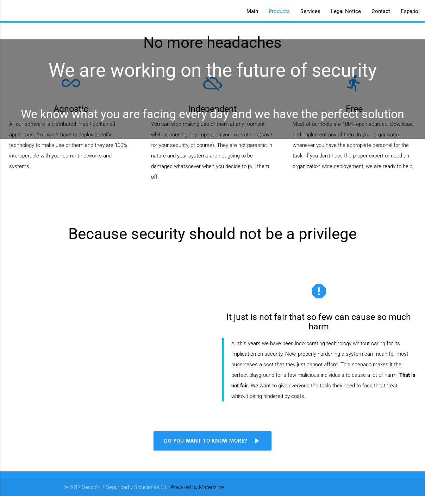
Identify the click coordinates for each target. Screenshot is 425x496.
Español (410, 11)
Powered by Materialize (197, 487)
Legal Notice (346, 11)
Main (252, 11)
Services (310, 11)
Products (279, 11)
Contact (380, 11)
